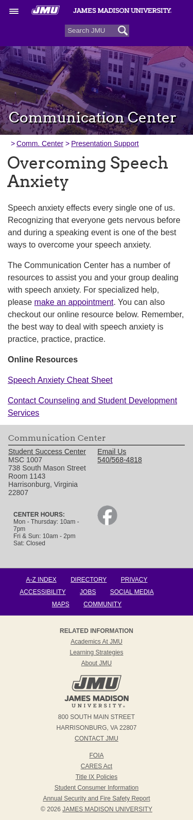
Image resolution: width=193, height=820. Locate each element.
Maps (60, 604)
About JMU (96, 663)
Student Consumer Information (96, 787)
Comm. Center (39, 143)
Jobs (88, 592)
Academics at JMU (96, 641)
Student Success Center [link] (47, 451)
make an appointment (74, 302)
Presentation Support (105, 143)
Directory (89, 579)
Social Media (132, 592)
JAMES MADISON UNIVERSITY (107, 809)
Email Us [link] (111, 451)
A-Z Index (41, 579)
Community (102, 604)
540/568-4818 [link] (119, 460)
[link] (107, 523)
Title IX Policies (97, 777)
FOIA (96, 755)
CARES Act (96, 766)
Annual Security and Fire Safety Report (96, 798)
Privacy (134, 579)
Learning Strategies (96, 652)
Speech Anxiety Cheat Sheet (60, 380)
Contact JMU (96, 738)
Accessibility (42, 592)
